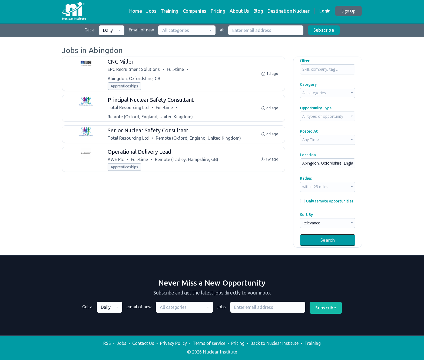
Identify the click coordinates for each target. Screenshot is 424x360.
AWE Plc (116, 159)
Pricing (218, 11)
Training (169, 11)
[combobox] (111, 30)
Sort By (306, 214)
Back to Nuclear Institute (274, 343)
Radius (306, 178)
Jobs (151, 11)
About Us (239, 11)
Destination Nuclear (288, 11)
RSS (107, 343)
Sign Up (348, 11)
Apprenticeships (124, 86)
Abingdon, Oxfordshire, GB (134, 78)
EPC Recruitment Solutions (134, 69)
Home (135, 11)
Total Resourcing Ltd (128, 107)
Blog (258, 11)
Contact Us (143, 343)
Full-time (175, 69)
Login (324, 10)
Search (327, 240)
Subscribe (323, 30)
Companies (194, 11)
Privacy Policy (173, 343)
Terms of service (209, 343)
